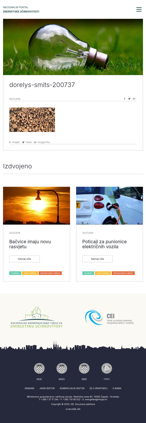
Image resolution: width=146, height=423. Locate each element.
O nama (117, 388)
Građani (15, 273)
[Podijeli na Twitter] (129, 99)
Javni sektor (30, 273)
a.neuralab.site (73, 409)
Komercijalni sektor (50, 273)
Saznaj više (24, 258)
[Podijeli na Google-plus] (134, 99)
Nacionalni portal (21, 9)
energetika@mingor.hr (96, 399)
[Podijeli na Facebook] (124, 99)
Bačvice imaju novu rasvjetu (30, 244)
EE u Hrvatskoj (98, 388)
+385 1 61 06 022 (71, 399)
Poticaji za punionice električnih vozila (104, 244)
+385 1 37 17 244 (49, 399)
